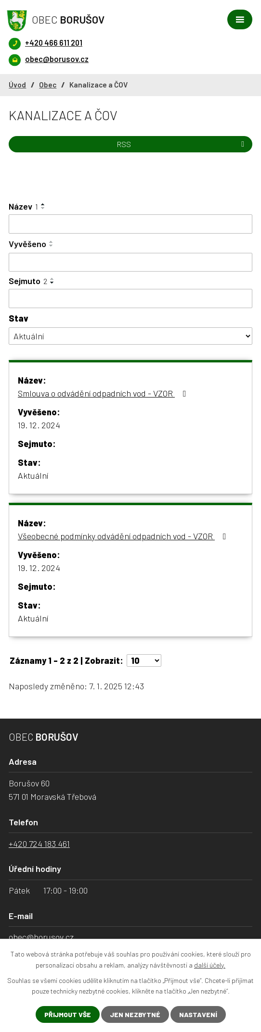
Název (23, 206)
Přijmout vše (67, 1014)
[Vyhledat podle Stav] (130, 336)
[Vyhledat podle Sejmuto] (130, 298)
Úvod (17, 84)
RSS (182, 144)
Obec (47, 84)
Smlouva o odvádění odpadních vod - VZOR (104, 393)
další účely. (209, 964)
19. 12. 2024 (39, 425)
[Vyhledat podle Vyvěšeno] (130, 262)
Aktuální (33, 475)
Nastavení (198, 1014)
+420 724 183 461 (39, 843)
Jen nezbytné (135, 1014)
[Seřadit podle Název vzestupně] (43, 204)
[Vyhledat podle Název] (130, 224)
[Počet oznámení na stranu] (144, 660)
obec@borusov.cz (41, 937)
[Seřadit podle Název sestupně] (43, 208)
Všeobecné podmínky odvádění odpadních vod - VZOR (124, 536)
